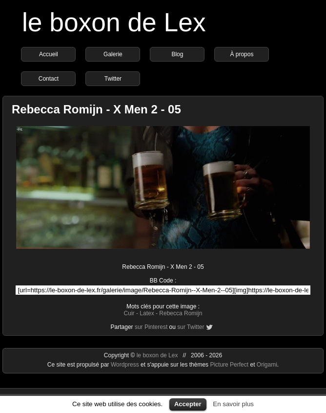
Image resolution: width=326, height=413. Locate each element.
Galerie (112, 54)
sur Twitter (190, 327)
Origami (267, 364)
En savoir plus (233, 404)
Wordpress (126, 364)
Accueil (48, 54)
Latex (147, 313)
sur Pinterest (151, 327)
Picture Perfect (229, 364)
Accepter (188, 404)
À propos (241, 54)
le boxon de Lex (114, 22)
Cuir (129, 313)
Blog (177, 54)
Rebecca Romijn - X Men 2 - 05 (96, 109)
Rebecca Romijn (180, 313)
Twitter (113, 78)
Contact (49, 78)
